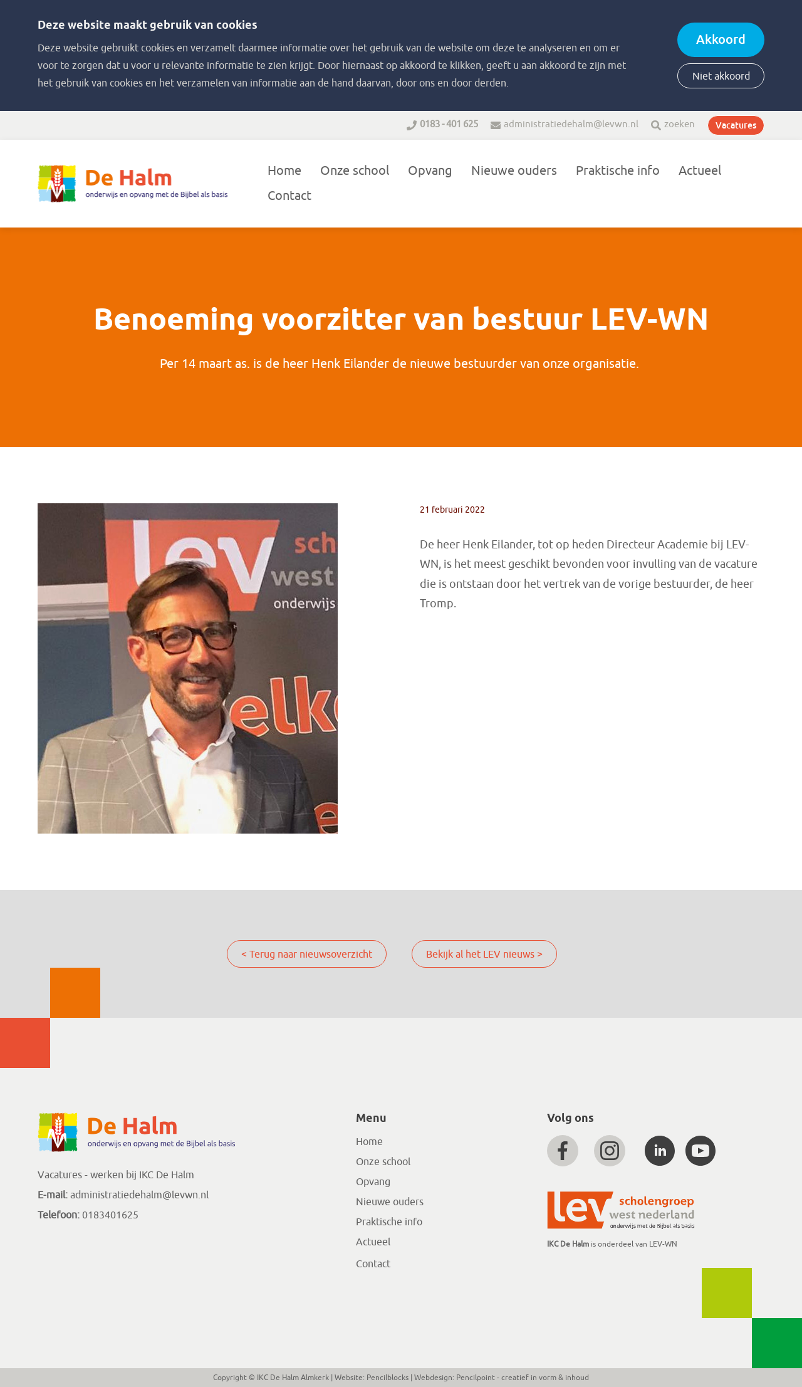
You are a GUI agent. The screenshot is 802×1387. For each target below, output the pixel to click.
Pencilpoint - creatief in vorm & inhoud (522, 1378)
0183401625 (109, 1215)
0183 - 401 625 (449, 124)
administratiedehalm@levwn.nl (571, 124)
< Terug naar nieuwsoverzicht (306, 954)
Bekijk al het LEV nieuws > (484, 954)
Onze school (354, 171)
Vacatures (736, 125)
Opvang (430, 171)
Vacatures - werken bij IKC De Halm (116, 1175)
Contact (289, 196)
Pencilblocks (388, 1378)
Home (284, 171)
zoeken (679, 124)
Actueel (700, 171)
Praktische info (618, 171)
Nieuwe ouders (514, 171)
